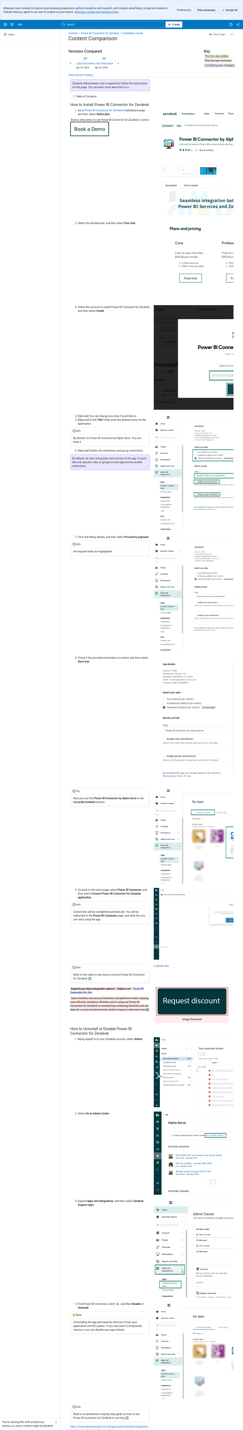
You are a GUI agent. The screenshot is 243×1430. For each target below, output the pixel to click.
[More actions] (231, 14)
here (126, 67)
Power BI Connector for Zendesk (100, 13)
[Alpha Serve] (20, 5)
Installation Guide (132, 13)
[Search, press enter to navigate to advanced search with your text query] (112, 5)
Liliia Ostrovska (85, 43)
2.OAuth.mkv (161, 946)
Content (73, 13)
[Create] (174, 5)
